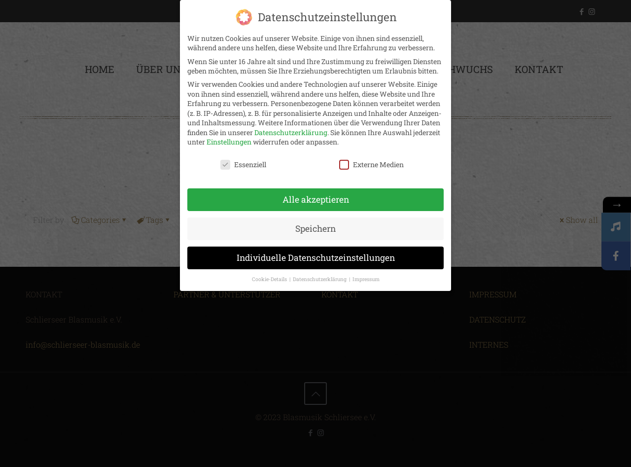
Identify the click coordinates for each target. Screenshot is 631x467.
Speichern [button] (315, 228)
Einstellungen (229, 141)
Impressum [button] (366, 279)
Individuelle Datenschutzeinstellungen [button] (316, 257)
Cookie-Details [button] (270, 279)
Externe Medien (371, 164)
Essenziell (243, 164)
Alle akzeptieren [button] (315, 199)
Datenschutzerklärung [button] (320, 279)
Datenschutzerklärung (290, 132)
